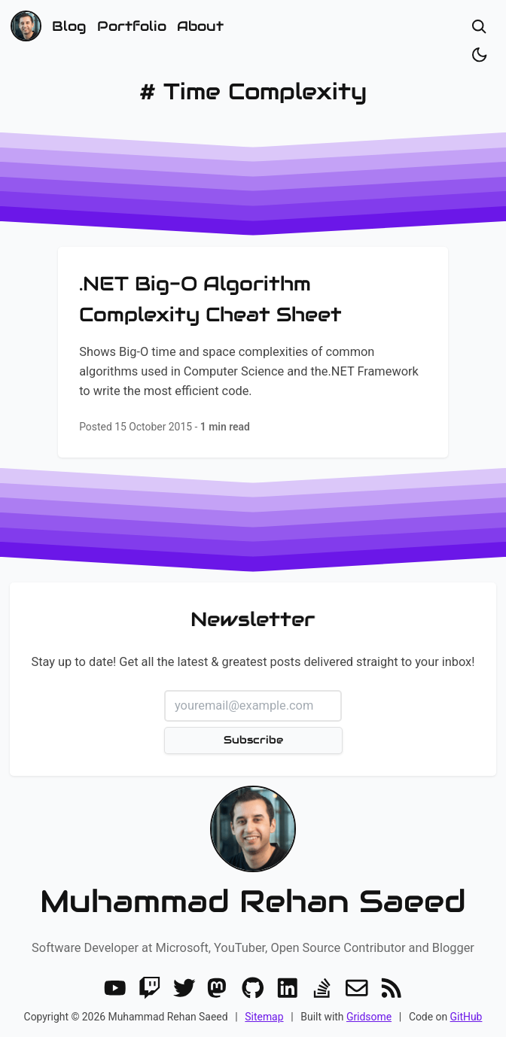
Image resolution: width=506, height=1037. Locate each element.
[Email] (357, 988)
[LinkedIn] (287, 988)
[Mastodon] (218, 988)
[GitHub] (253, 988)
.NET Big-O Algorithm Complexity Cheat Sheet (210, 299)
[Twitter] (184, 988)
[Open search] (479, 26)
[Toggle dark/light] (479, 54)
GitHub (466, 1017)
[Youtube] (115, 988)
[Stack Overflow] (322, 988)
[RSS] (391, 988)
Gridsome (369, 1017)
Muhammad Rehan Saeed (253, 901)
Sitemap (264, 1017)
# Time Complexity (253, 91)
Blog (69, 26)
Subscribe (252, 740)
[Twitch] (150, 988)
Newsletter (253, 619)
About (200, 26)
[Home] (26, 26)
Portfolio (131, 26)
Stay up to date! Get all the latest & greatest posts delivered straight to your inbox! (252, 662)
